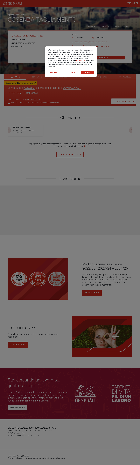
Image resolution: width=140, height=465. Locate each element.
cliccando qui (80, 60)
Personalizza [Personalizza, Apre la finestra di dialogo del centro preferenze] (52, 72)
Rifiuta (73, 72)
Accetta (87, 72)
